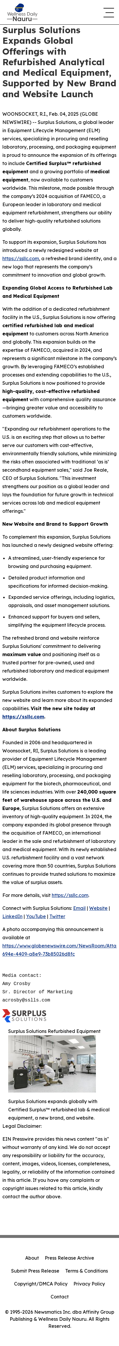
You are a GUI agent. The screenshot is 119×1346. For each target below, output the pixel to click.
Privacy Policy (89, 1284)
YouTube (36, 916)
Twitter (57, 916)
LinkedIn (12, 916)
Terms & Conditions (86, 1271)
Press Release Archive (69, 1258)
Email (79, 908)
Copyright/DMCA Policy (41, 1284)
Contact (60, 1297)
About (32, 1258)
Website (98, 908)
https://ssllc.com (20, 258)
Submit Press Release (35, 1271)
